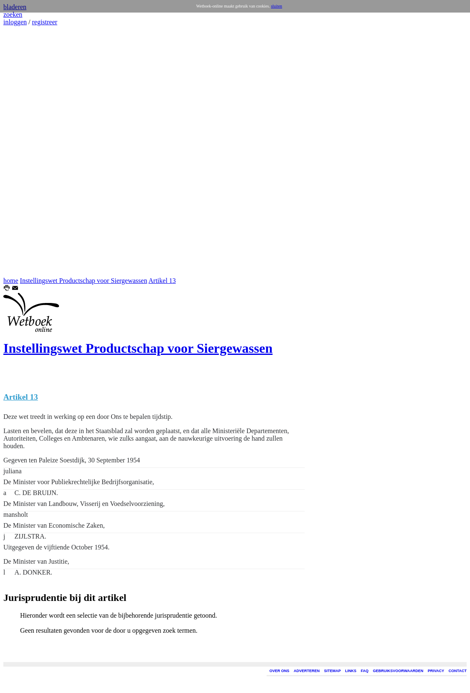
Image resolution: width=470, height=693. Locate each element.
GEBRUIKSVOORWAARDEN (398, 671)
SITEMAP (332, 671)
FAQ (365, 671)
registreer (44, 22)
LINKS (351, 671)
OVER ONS (280, 671)
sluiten (276, 6)
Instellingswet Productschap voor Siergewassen (83, 280)
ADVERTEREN (307, 671)
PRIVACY (436, 671)
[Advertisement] (28, 151)
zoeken (12, 14)
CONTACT (458, 671)
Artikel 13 (162, 280)
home (10, 280)
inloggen (15, 22)
